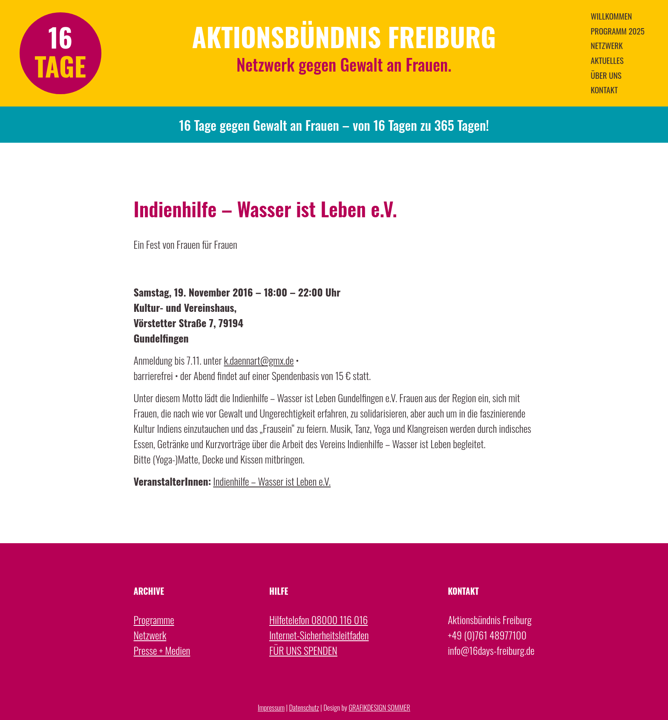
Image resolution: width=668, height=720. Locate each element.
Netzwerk (150, 634)
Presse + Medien (162, 650)
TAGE (60, 65)
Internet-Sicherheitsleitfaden (319, 634)
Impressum (271, 707)
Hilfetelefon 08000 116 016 (318, 619)
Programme (154, 619)
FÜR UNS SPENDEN (303, 650)
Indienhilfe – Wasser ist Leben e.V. (272, 481)
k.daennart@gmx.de (259, 360)
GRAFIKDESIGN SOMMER (379, 707)
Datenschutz (304, 707)
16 (60, 36)
